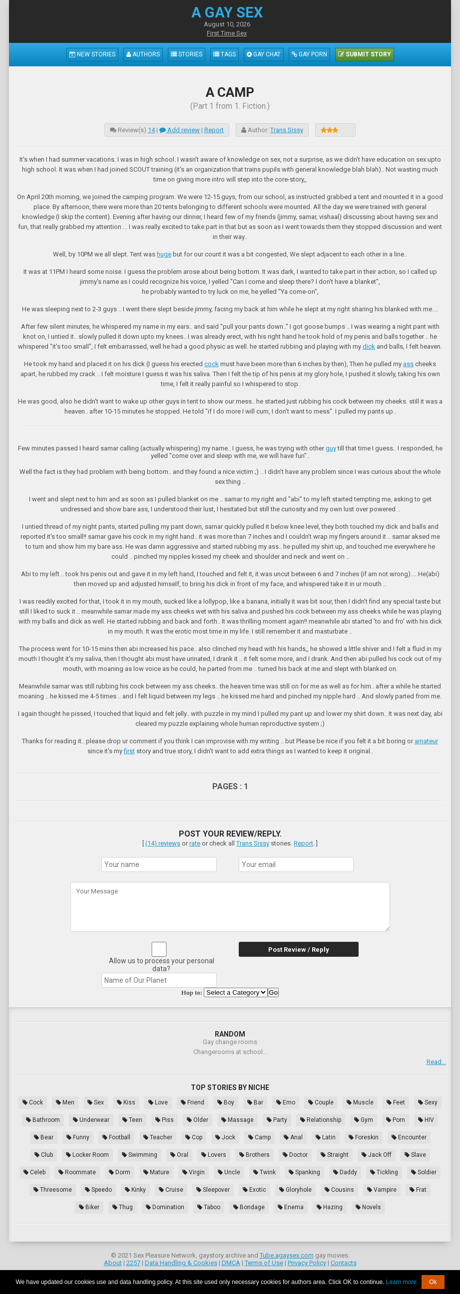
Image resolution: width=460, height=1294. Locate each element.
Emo (285, 1102)
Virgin (193, 1172)
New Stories (92, 54)
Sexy (428, 1102)
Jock (225, 1137)
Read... (436, 1062)
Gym (363, 1119)
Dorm (119, 1172)
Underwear (91, 1119)
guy (331, 448)
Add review (179, 130)
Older (197, 1119)
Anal (293, 1137)
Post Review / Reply (298, 949)
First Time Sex (227, 33)
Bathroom (43, 1119)
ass (408, 364)
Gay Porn (309, 54)
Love (158, 1102)
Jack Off (377, 1154)
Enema (291, 1207)
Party (277, 1119)
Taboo (208, 1207)
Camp (259, 1137)
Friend (192, 1102)
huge (164, 254)
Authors (143, 54)
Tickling (384, 1172)
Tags (224, 54)
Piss (164, 1119)
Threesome (52, 1189)
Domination (165, 1207)
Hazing (330, 1207)
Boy (225, 1102)
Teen (132, 1119)
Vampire (382, 1189)
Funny (77, 1137)
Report (214, 130)
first (129, 751)
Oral (179, 1154)
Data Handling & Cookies (181, 1263)
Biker (89, 1207)
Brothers (254, 1154)
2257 (133, 1263)
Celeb (34, 1172)
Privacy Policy (307, 1263)
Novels (368, 1207)
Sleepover (213, 1189)
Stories (186, 54)
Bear (43, 1137)
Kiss (126, 1102)
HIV (426, 1119)
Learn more (401, 1282)
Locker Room (87, 1154)
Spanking (304, 1172)
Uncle (229, 1172)
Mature (156, 1172)
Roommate (77, 1172)
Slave (415, 1154)
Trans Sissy (286, 130)
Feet (396, 1102)
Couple (321, 1102)
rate (194, 843)
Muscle (360, 1102)
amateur (426, 741)
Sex (95, 1102)
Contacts (344, 1263)
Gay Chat (264, 54)
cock (211, 364)
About (113, 1263)
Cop (193, 1137)
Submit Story (364, 54)
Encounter (409, 1137)
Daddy (345, 1172)
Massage (237, 1119)
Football (116, 1137)
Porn (395, 1119)
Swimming (139, 1154)
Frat (418, 1189)
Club (43, 1154)
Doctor (295, 1154)
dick (369, 346)
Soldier (424, 1172)
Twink (264, 1172)
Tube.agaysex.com (287, 1255)
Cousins (339, 1189)
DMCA (231, 1263)
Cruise (171, 1189)
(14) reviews (162, 843)
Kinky (135, 1189)
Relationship (320, 1119)
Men (65, 1102)
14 (151, 130)
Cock (32, 1102)
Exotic (254, 1189)
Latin (326, 1137)
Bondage (249, 1207)
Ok (433, 1282)
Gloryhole (295, 1189)
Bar (255, 1102)
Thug (122, 1207)
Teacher (157, 1137)
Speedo (98, 1189)
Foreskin (364, 1137)
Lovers (213, 1154)
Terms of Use (264, 1263)
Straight (335, 1154)
